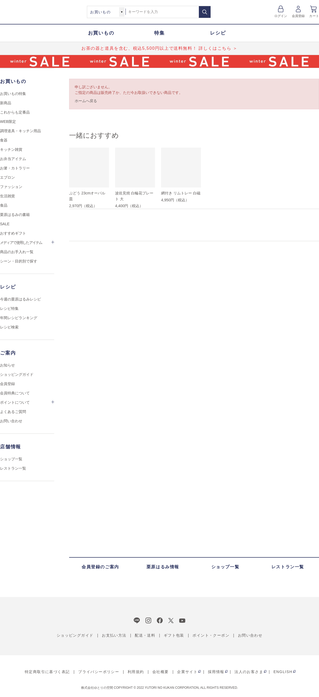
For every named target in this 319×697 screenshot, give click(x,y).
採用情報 (216, 672)
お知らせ (7, 365)
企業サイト (187, 672)
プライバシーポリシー (98, 672)
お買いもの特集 (13, 93)
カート (314, 16)
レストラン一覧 (13, 468)
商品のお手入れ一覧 (16, 252)
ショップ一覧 (11, 459)
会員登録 (298, 16)
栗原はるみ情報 (162, 567)
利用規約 (136, 672)
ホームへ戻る (86, 101)
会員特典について (15, 393)
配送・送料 (145, 635)
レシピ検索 (9, 327)
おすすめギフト (13, 233)
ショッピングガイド (16, 374)
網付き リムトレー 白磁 (180, 193)
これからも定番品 (15, 112)
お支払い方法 (114, 635)
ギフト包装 (174, 635)
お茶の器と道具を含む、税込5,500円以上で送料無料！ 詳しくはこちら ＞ (159, 48)
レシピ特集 (9, 308)
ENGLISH (283, 672)
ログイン (280, 16)
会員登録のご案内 (100, 567)
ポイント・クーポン (210, 635)
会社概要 (160, 672)
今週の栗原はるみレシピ (20, 299)
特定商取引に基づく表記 (47, 672)
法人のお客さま (248, 672)
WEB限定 (8, 121)
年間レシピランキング (18, 318)
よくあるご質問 (13, 412)
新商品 (5, 103)
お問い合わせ (11, 421)
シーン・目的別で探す (18, 261)
